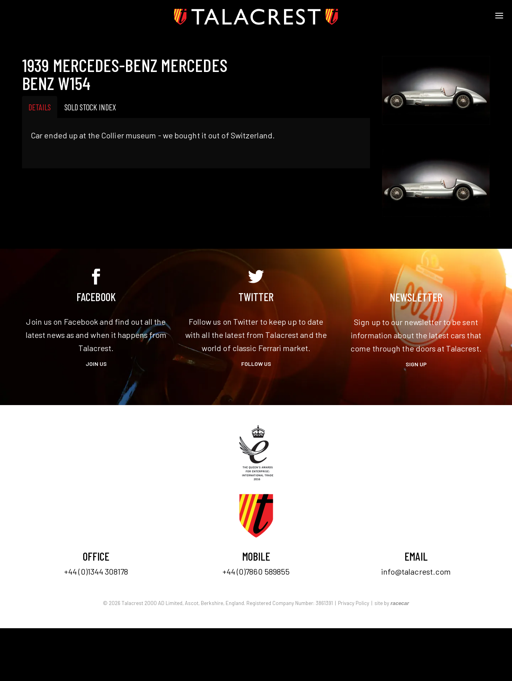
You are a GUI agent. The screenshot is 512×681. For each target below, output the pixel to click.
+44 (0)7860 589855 (256, 571)
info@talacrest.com (416, 571)
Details (39, 107)
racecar (399, 603)
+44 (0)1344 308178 (96, 571)
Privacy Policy (353, 603)
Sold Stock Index (90, 107)
